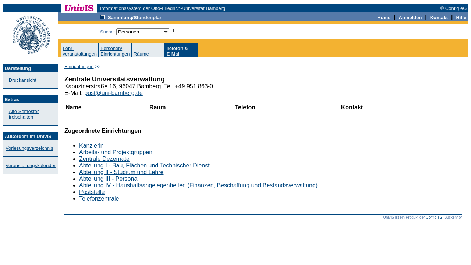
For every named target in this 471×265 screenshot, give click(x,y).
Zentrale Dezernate (104, 159)
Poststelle (92, 192)
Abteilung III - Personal (109, 179)
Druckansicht (22, 80)
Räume (141, 54)
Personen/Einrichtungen (115, 51)
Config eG (434, 217)
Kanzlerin (91, 145)
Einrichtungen (79, 66)
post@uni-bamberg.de (113, 93)
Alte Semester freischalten (24, 114)
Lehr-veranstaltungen (80, 51)
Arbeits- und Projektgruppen (115, 152)
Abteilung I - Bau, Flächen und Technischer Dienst (144, 165)
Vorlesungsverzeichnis (29, 148)
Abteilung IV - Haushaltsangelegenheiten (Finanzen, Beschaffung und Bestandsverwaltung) (198, 185)
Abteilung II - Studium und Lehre (121, 172)
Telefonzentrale (99, 198)
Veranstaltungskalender (31, 165)
